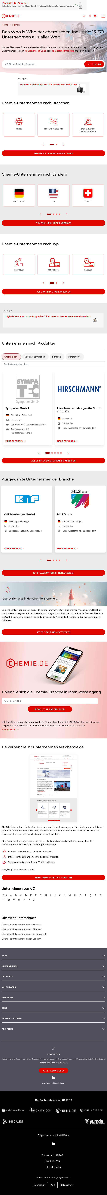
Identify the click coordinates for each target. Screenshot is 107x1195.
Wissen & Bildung (12, 1018)
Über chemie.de (53, 1167)
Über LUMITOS (52, 1161)
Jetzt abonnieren (53, 1070)
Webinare (7, 997)
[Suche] (84, 16)
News (5, 956)
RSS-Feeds (7, 1029)
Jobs (4, 1008)
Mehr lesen (11, 729)
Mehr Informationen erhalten (53, 877)
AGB (53, 1184)
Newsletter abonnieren (50, 709)
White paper (9, 987)
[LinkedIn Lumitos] (53, 1143)
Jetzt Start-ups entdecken (54, 632)
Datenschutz (67, 1184)
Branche (32, 50)
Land (43, 50)
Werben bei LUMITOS (52, 1155)
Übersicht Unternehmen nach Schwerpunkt (24, 933)
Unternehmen (10, 966)
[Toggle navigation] (103, 16)
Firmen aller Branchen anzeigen (53, 153)
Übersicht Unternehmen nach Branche (21, 924)
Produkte (7, 976)
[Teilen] (90, 16)
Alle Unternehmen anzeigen (54, 291)
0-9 (5, 895)
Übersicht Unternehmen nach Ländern (21, 938)
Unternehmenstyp (64, 50)
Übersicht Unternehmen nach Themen (21, 929)
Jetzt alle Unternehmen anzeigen (53, 572)
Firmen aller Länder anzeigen (54, 222)
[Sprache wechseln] (95, 16)
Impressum (39, 1184)
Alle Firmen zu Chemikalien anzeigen (53, 460)
